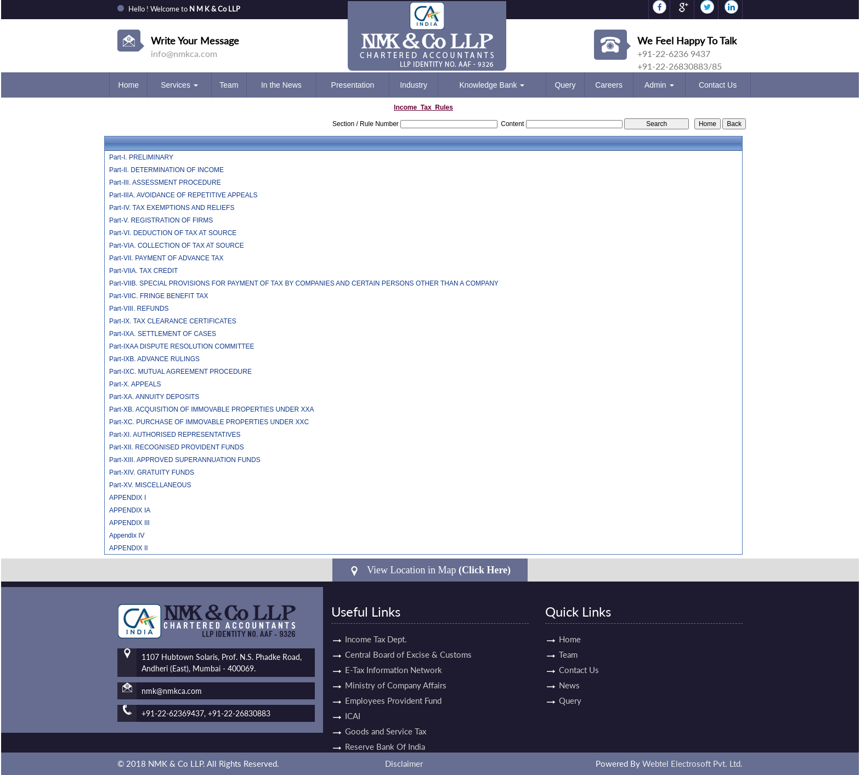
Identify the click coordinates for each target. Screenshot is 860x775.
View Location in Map (430, 570)
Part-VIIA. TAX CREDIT (143, 271)
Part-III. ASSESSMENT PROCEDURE (165, 182)
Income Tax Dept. (376, 629)
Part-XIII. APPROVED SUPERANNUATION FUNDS (185, 460)
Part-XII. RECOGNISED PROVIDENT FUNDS (176, 447)
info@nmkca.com (184, 53)
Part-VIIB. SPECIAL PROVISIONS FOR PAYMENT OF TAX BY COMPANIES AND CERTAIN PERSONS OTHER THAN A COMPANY (304, 283)
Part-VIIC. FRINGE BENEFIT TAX (158, 296)
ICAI (352, 706)
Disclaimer (404, 763)
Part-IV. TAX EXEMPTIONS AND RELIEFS (172, 208)
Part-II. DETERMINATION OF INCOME (166, 170)
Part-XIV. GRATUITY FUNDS (151, 472)
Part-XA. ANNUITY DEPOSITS (154, 397)
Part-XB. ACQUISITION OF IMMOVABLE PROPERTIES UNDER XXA (211, 409)
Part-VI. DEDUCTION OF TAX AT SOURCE (172, 233)
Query (565, 85)
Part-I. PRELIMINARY (141, 157)
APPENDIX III (129, 523)
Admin (659, 85)
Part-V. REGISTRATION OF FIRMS (161, 220)
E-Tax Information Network (393, 660)
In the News (281, 85)
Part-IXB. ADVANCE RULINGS (154, 359)
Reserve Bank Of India (385, 737)
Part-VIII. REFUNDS (139, 308)
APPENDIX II (128, 548)
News (559, 685)
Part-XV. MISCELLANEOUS (150, 485)
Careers (609, 85)
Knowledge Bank (491, 85)
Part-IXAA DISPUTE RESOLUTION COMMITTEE (181, 346)
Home (128, 85)
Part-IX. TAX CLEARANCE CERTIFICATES (172, 321)
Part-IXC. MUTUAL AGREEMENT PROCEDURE (180, 371)
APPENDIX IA (129, 510)
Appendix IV (127, 535)
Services (179, 85)
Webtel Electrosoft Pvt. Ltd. (692, 763)
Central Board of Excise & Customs (408, 644)
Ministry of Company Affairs (395, 675)
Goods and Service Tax (385, 721)
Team (228, 85)
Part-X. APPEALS (135, 384)
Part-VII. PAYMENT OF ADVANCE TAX (166, 258)
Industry (413, 85)
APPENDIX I (127, 498)
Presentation (353, 85)
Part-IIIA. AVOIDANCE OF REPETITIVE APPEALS (183, 195)
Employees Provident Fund (393, 691)
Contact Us (718, 85)
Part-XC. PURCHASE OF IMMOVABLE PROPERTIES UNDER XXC (209, 422)
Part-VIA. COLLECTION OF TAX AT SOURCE (176, 245)
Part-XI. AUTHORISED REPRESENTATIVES (175, 434)
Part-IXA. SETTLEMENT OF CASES (162, 334)
